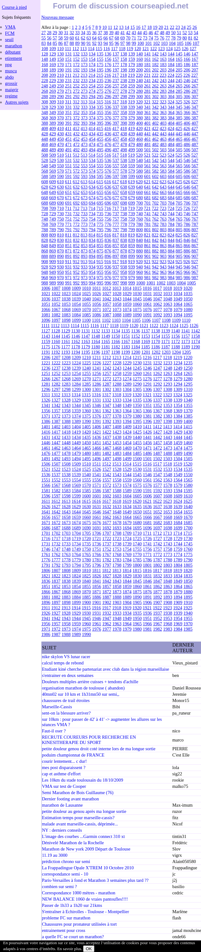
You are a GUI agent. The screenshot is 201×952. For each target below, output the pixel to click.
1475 (188, 447)
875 (100, 250)
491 (68, 149)
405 (179, 123)
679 (131, 197)
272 (76, 91)
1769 (127, 554)
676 (107, 197)
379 (131, 117)
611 (68, 181)
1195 (85, 352)
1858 (116, 586)
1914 (76, 607)
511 (68, 155)
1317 (106, 394)
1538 (66, 474)
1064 (177, 304)
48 (162, 32)
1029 (127, 293)
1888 (116, 597)
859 (131, 245)
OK (89, 948)
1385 (188, 416)
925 (179, 261)
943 (163, 266)
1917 (106, 607)
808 (44, 234)
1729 (177, 538)
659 (131, 192)
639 (131, 187)
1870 (86, 591)
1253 (66, 373)
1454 (127, 442)
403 (163, 123)
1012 (106, 288)
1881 (45, 597)
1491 (45, 458)
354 (92, 112)
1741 (147, 543)
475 (100, 144)
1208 (66, 357)
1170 (155, 341)
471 (68, 144)
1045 (137, 298)
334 (92, 107)
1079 (177, 309)
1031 (147, 293)
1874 (127, 591)
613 (84, 181)
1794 (76, 565)
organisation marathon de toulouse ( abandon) (83, 687)
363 (163, 112)
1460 (188, 442)
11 (110, 27)
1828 (116, 575)
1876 (147, 591)
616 (107, 181)
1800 (137, 565)
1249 (177, 368)
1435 (86, 437)
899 (131, 256)
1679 (127, 522)
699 (131, 202)
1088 (116, 314)
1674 (76, 522)
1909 (177, 602)
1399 (177, 421)
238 (123, 80)
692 (76, 202)
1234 (177, 362)
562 (155, 165)
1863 (167, 586)
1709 (127, 533)
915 (100, 261)
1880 (188, 591)
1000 (140, 282)
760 (139, 218)
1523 (66, 469)
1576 (147, 485)
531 (68, 160)
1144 (55, 336)
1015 (137, 288)
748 (44, 218)
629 (52, 187)
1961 (96, 623)
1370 (188, 410)
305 (179, 96)
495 (100, 149)
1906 (147, 602)
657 (115, 192)
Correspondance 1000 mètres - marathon (78, 892)
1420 (86, 431)
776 (107, 224)
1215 (137, 357)
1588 (116, 490)
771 (68, 224)
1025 (86, 293)
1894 (177, 597)
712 (76, 208)
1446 (45, 442)
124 (169, 48)
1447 (56, 442)
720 (139, 208)
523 (163, 155)
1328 (66, 400)
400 (139, 123)
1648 (116, 511)
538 (123, 160)
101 (148, 43)
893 (84, 256)
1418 (66, 431)
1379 (127, 416)
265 (179, 85)
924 (170, 261)
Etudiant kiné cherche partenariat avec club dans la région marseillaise (105, 669)
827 (194, 234)
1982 (157, 629)
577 (115, 171)
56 (49, 37)
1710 (137, 533)
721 (147, 208)
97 (122, 43)
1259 (127, 373)
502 (155, 149)
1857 (106, 586)
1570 (86, 485)
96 (117, 43)
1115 (84, 325)
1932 (106, 613)
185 (179, 64)
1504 (177, 458)
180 (139, 64)
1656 (45, 517)
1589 (127, 490)
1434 (76, 437)
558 (123, 165)
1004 (181, 282)
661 (147, 192)
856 (107, 245)
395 (100, 123)
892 (76, 256)
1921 (147, 607)
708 (44, 208)
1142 (195, 330)
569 (52, 171)
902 (155, 256)
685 (179, 197)
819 (131, 234)
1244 (127, 368)
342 (155, 107)
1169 (145, 341)
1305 (137, 389)
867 (194, 245)
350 (60, 112)
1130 (75, 330)
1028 (116, 293)
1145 (65, 336)
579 (131, 171)
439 (131, 133)
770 (60, 224)
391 (68, 123)
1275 (137, 378)
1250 (188, 368)
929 (52, 266)
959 (131, 272)
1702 (56, 533)
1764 (76, 554)
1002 (161, 282)
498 (123, 149)
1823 (66, 575)
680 (139, 197)
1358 (66, 410)
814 (91, 234)
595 (100, 176)
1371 (45, 416)
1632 (106, 506)
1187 (165, 346)
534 (92, 160)
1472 (157, 447)
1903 (116, 602)
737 (115, 213)
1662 (106, 517)
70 (128, 37)
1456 (147, 442)
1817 (157, 570)
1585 (86, 490)
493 (84, 149)
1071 (96, 309)
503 (163, 149)
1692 (106, 527)
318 (123, 101)
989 (52, 282)
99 (134, 43)
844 (171, 240)
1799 (127, 565)
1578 (167, 485)
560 (139, 165)
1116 (94, 325)
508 (44, 155)
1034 (177, 293)
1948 (116, 618)
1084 (76, 314)
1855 (86, 586)
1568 (66, 485)
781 (147, 224)
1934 (127, 613)
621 (147, 181)
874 (92, 250)
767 (194, 218)
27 (43, 32)
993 (84, 282)
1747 (56, 549)
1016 (147, 288)
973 (84, 277)
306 (186, 96)
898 (123, 256)
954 (92, 272)
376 (107, 117)
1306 (147, 389)
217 (115, 75)
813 (84, 234)
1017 (157, 288)
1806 (45, 570)
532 (76, 160)
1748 (66, 549)
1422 (106, 431)
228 (44, 80)
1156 (175, 336)
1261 (147, 373)
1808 (66, 570)
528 (44, 160)
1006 (45, 288)
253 (84, 85)
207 (194, 69)
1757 (157, 549)
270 (60, 91)
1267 (56, 378)
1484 (127, 453)
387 (194, 117)
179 (131, 64)
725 (179, 208)
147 (194, 53)
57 (55, 37)
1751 (96, 549)
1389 (76, 421)
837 (115, 240)
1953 (167, 618)
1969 (177, 623)
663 (163, 192)
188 (44, 69)
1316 (96, 394)
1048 (167, 298)
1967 (157, 623)
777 (115, 224)
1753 (116, 549)
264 (171, 85)
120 (137, 48)
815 (100, 234)
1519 (177, 463)
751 (68, 218)
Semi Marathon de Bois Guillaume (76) (78, 792)
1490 (188, 453)
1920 (137, 607)
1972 (56, 629)
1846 (147, 581)
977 (115, 277)
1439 (127, 437)
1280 (188, 378)
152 (76, 59)
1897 (56, 602)
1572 (106, 485)
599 (131, 176)
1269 (76, 378)
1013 (116, 288)
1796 (96, 565)
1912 (55, 607)
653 (84, 192)
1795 (86, 565)
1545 (137, 474)
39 (111, 32)
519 (131, 155)
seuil (9, 39)
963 (163, 272)
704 (171, 202)
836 (107, 240)
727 (194, 208)
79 (179, 37)
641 (147, 187)
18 (149, 27)
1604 (127, 495)
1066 (45, 309)
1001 (150, 282)
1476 (45, 453)
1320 (137, 394)
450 (60, 139)
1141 (185, 330)
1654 (177, 511)
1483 (116, 453)
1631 (96, 506)
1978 (116, 629)
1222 (56, 362)
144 (171, 53)
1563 (167, 479)
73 (145, 37)
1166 (115, 341)
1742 (157, 543)
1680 (137, 522)
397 (115, 123)
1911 (45, 607)
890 (60, 256)
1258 (116, 373)
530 (60, 160)
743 (163, 213)
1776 (45, 559)
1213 (116, 357)
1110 (186, 320)
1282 (56, 384)
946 (186, 266)
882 (155, 250)
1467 (106, 447)
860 (139, 245)
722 (155, 208)
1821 (45, 575)
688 (44, 202)
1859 (127, 586)
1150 (115, 336)
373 (84, 117)
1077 (157, 309)
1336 (147, 400)
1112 (55, 325)
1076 (147, 309)
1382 (157, 416)
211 (68, 75)
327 (194, 101)
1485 (137, 453)
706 (186, 202)
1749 (76, 549)
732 (76, 213)
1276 (147, 378)
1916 (96, 607)
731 (68, 213)
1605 (137, 495)
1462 (56, 447)
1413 (167, 426)
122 (153, 48)
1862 (157, 586)
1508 (66, 463)
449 (52, 139)
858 (123, 245)
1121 (144, 325)
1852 (56, 586)
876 (107, 250)
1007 (56, 288)
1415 (188, 426)
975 (100, 277)
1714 (177, 533)
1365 (137, 410)
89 (77, 43)
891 (68, 256)
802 (155, 229)
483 (163, 144)
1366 (147, 410)
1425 (137, 431)
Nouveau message (57, 17)
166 (186, 59)
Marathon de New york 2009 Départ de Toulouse (86, 848)
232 (76, 80)
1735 (86, 543)
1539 (76, 474)
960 (139, 272)
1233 (167, 362)
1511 (96, 463)
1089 (127, 314)
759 (131, 218)
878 (123, 250)
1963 (116, 623)
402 (155, 123)
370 (60, 117)
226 (186, 75)
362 (155, 112)
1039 (76, 298)
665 (179, 192)
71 (134, 37)
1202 (156, 352)
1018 (167, 288)
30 (60, 32)
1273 (116, 378)
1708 (116, 533)
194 (92, 69)
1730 (188, 538)
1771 (147, 554)
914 (91, 261)
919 (131, 261)
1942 (56, 618)
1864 (177, 586)
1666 (147, 517)
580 (139, 171)
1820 (188, 570)
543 (163, 160)
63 (89, 37)
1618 (116, 501)
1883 (66, 597)
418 (123, 128)
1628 (66, 506)
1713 (167, 533)
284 (171, 91)
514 (91, 155)
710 (60, 208)
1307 (157, 389)
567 (194, 165)
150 (60, 59)
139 (131, 53)
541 (147, 160)
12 (116, 27)
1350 (137, 405)
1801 (147, 565)
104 (172, 43)
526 (186, 155)
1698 (167, 527)
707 (194, 202)
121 (145, 48)
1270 (86, 378)
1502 (157, 458)
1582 (56, 490)
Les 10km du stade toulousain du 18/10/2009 (82, 780)
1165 (105, 341)
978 (123, 277)
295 (100, 96)
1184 (135, 346)
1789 (177, 559)
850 (60, 245)
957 (115, 272)
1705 (86, 533)
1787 (157, 559)
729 (52, 213)
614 (91, 181)
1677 (106, 522)
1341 (45, 405)
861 (147, 245)
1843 (116, 581)
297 (115, 96)
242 (155, 80)
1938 (167, 613)
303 (163, 96)
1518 (167, 463)
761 (147, 218)
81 (190, 37)
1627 (56, 506)
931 (68, 266)
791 (68, 229)
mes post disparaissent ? (64, 767)
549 (52, 165)
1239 (76, 368)
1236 (45, 368)
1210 (86, 357)
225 (179, 75)
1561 (147, 479)
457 (115, 139)
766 (186, 218)
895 (100, 256)
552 (76, 165)
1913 (66, 607)
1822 (56, 575)
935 (100, 266)
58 (60, 37)
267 (194, 85)
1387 (56, 421)
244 (171, 80)
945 (179, 266)
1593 (167, 490)
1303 (116, 389)
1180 (95, 346)
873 (84, 250)
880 (139, 250)
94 (105, 43)
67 (111, 37)
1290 (137, 384)
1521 (45, 469)
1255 (86, 373)
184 (171, 64)
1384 (177, 416)
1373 (66, 416)
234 (92, 80)
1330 (86, 400)
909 (52, 261)
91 (89, 43)
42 (128, 32)
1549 (177, 474)
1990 (86, 634)
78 (173, 37)
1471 (147, 447)
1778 (66, 559)
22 (172, 27)
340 (139, 107)
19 (155, 27)
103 (164, 43)
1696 (147, 527)
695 (100, 202)
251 (68, 85)
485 (179, 144)
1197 (105, 352)
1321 (147, 394)
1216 (147, 357)
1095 (188, 314)
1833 (167, 575)
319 (131, 101)
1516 (147, 463)
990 (60, 282)
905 (179, 256)
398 (123, 123)
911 (68, 261)
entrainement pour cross (63, 930)
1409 (127, 426)
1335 (137, 400)
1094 (177, 314)
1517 (157, 463)
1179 (85, 346)
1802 (157, 565)
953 (84, 272)
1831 (147, 575)
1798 (116, 565)
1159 (45, 341)
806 (186, 229)
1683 (167, 522)
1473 (167, 447)
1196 (95, 352)
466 (186, 139)
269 (52, 91)
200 (139, 69)
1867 (56, 591)
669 (52, 197)
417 (115, 128)
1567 (56, 485)
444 (171, 133)
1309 (177, 389)
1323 (167, 394)
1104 (126, 320)
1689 (76, 527)
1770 (137, 554)
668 (44, 197)
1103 (116, 320)
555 (100, 165)
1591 (147, 490)
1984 (177, 629)
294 (92, 96)
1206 (45, 357)
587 (194, 171)
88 (72, 43)
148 (44, 59)
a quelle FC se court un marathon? (73, 936)
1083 (66, 314)
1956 (45, 623)
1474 (177, 447)
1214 (126, 357)
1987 (56, 634)
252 (76, 85)
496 (107, 149)
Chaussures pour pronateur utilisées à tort (79, 924)
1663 (116, 517)
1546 (147, 474)
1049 (177, 298)
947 (194, 266)
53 (190, 32)
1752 (106, 549)
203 (163, 69)
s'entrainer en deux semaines (67, 675)
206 (186, 69)
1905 (137, 602)
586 (186, 171)
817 (115, 234)
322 (155, 101)
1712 (157, 533)
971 (68, 277)
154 (92, 59)
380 (139, 117)
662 (155, 192)
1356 (45, 410)
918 (123, 261)
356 (107, 112)
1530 (137, 469)
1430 (188, 431)
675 (100, 197)
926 (186, 261)
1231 (147, 362)
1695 (137, 527)
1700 (188, 527)
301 (147, 96)
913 (84, 261)
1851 (45, 586)
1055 (86, 304)
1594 (177, 490)
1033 (167, 293)
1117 (104, 325)
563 (163, 165)
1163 (85, 341)
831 (68, 240)
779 (131, 224)
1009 (76, 288)
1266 (45, 378)
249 (52, 85)
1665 (137, 517)
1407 (106, 426)
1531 (147, 469)
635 (100, 187)
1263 (167, 373)
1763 (66, 554)
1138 (155, 330)
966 (186, 272)
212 (76, 75)
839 (131, 240)
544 (171, 160)
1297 (56, 389)
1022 (56, 293)
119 (130, 48)
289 (52, 96)
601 (147, 176)
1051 (45, 304)
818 (123, 234)
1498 (116, 458)
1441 (147, 437)
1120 (134, 325)
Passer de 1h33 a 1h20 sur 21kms (72, 905)
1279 (177, 378)
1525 (86, 469)
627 (194, 181)
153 (84, 59)
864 (171, 245)
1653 (167, 511)
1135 (125, 330)
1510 (86, 463)
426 (186, 128)
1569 (76, 485)
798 (123, 229)
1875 (137, 591)
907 (194, 256)
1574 (127, 485)
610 (60, 181)
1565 (188, 479)
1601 (96, 495)
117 (114, 48)
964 (171, 272)
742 (155, 213)
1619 (126, 501)
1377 (106, 416)
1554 (76, 479)
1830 (137, 575)
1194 (75, 352)
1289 (127, 384)
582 (155, 171)
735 (100, 213)
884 (171, 250)
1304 (127, 389)
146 (186, 53)
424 (170, 128)
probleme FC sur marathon (66, 917)
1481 (96, 453)
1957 (56, 623)
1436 (96, 437)
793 (84, 229)
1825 (86, 575)
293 (84, 96)
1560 (137, 479)
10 (104, 27)
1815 (137, 570)
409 (52, 128)
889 (52, 256)
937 (115, 266)
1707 (106, 533)
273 (84, 91)
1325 (188, 394)
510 (60, 155)
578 (123, 171)
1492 (56, 458)
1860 (137, 586)
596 (107, 176)
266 (186, 85)
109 (52, 48)
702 (155, 202)
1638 (167, 506)
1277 (157, 378)
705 (179, 202)
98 (128, 43)
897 (115, 256)
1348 (116, 405)
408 (44, 128)
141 (147, 53)
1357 (56, 410)
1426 (147, 431)
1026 (96, 293)
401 (147, 123)
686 (186, 197)
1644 (76, 511)
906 (186, 256)
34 (83, 32)
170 (60, 64)
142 (155, 53)
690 (60, 202)
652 (76, 192)
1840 (86, 581)
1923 (167, 607)
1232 (157, 362)
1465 (86, 447)
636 (107, 187)
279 (131, 91)
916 (107, 261)
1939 (177, 613)
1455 (137, 442)
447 (194, 133)
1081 (45, 314)
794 (92, 229)
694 (92, 202)
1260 (137, 373)
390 (60, 123)
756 (107, 218)
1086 (96, 314)
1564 (177, 479)
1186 (155, 346)
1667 (157, 517)
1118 (114, 325)
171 (68, 64)
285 (179, 91)
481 (147, 144)
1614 (76, 501)
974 (92, 277)
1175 (45, 346)
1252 (56, 373)
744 (171, 213)
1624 (177, 501)
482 (155, 144)
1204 (176, 352)
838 (123, 240)
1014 (126, 288)
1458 (167, 442)
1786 (147, 559)
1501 (147, 458)
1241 (96, 368)
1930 (86, 613)
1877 (157, 591)
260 (139, 85)
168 (44, 64)
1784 (127, 559)
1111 (45, 325)
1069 (76, 309)
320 (139, 101)
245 (179, 80)
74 (151, 37)
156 (107, 59)
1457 (157, 442)
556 (107, 165)
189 (52, 69)
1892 (157, 597)
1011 (96, 288)
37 (100, 32)
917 (115, 261)
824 (170, 234)
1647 (106, 511)
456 (107, 139)
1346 (96, 405)
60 (72, 37)
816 (107, 234)
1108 (166, 320)
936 (107, 266)
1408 (116, 426)
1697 (157, 527)
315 (100, 101)
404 (171, 123)
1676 (96, 522)
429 (52, 133)
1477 (56, 453)
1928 (66, 613)
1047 (157, 298)
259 (131, 85)
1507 (56, 463)
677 (115, 197)
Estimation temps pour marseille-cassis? (78, 817)
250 (60, 85)
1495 (86, 458)
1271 (96, 378)
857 (115, 245)
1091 (147, 314)
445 (179, 133)
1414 (177, 426)
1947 (106, 618)
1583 (66, 490)
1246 (147, 368)
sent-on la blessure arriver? (66, 712)
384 (171, 117)
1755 (137, 549)
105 (180, 43)
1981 (147, 629)
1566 (45, 485)
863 (163, 245)
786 (186, 224)
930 (60, 266)
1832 (157, 575)
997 (115, 282)
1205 (186, 352)
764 (171, 218)
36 (94, 32)
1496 (96, 458)
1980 (137, 629)
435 (100, 133)
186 (186, 64)
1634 (127, 506)
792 (76, 229)
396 (107, 123)
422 (155, 128)
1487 (157, 453)
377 (115, 117)
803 (163, 229)
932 (76, 266)
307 (194, 96)
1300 (86, 389)
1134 (115, 330)
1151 (125, 336)
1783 (116, 559)
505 (179, 149)
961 (147, 272)
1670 (188, 517)
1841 (96, 581)
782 (155, 224)
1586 (96, 490)
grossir (11, 83)
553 (84, 165)
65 (100, 37)
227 (194, 75)
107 (196, 43)
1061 (147, 304)
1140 (175, 330)
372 (76, 117)
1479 (76, 453)
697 (115, 202)
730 (60, 213)
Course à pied (14, 7)
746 (186, 213)
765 (179, 218)
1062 (157, 304)
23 (178, 27)
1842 (106, 581)
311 (68, 101)
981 (147, 277)
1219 (177, 357)
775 (100, 224)
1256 (96, 373)
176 (107, 64)
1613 (66, 501)
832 (76, 240)
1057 (106, 304)
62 (83, 37)
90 (83, 43)
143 (163, 53)
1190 (195, 346)
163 (163, 59)
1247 (157, 368)
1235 (188, 362)
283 (163, 91)
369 (52, 117)
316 (107, 101)
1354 (177, 405)
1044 (127, 298)
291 (68, 96)
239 (131, 80)
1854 (76, 586)
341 (147, 107)
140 (139, 53)
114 (91, 48)
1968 (167, 623)
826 (186, 234)
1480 (86, 453)
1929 (76, 613)
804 (171, 229)
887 (194, 250)
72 (139, 37)
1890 (137, 597)
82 (196, 37)
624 (170, 181)
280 (139, 91)
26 (195, 27)
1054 (76, 304)
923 (163, 261)
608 (44, 181)
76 (162, 37)
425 (179, 128)
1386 (45, 421)
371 (68, 117)
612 (76, 181)
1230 (137, 362)
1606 (147, 495)
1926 (45, 613)
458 (123, 139)
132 (76, 53)
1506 (45, 463)
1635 (137, 506)
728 (44, 213)
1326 (45, 400)
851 (68, 245)
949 (52, 272)
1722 (106, 538)
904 (171, 256)
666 (186, 192)
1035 (188, 293)
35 (89, 32)
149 (52, 59)
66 (105, 37)
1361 (96, 410)
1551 (45, 479)
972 (76, 277)
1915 (86, 607)
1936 (147, 613)
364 (171, 112)
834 (92, 240)
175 (100, 64)
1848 (167, 581)
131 (68, 53)
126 (185, 48)
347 (194, 107)
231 (68, 80)
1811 (96, 570)
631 (68, 187)
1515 (137, 463)
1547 (157, 474)
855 (100, 245)
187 (194, 64)
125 (177, 48)
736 (107, 213)
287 (194, 91)
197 (115, 69)
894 (92, 256)
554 (92, 165)
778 (123, 224)
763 (163, 218)
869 (52, 250)
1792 (56, 565)
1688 (66, 527)
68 (117, 37)
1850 (188, 581)
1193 (65, 352)
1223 (66, 362)
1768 (116, 554)
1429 (177, 431)
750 (60, 218)
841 (147, 240)
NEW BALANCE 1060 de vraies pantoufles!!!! (85, 899)
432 (76, 133)
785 (179, 224)
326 (186, 101)
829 (52, 240)
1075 (137, 309)
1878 (167, 591)
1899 (76, 602)
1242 (106, 368)
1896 (45, 602)
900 (139, 256)
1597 (56, 495)
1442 (157, 437)
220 (139, 75)
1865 (188, 586)
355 (100, 112)
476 (107, 144)
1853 (66, 586)
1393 (116, 421)
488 (44, 149)
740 (139, 213)
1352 (157, 405)
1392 (106, 421)
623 (163, 181)
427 (194, 128)
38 (105, 32)
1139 (165, 330)
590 (60, 176)
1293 (167, 384)
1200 (135, 352)
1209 (76, 357)
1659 (76, 517)
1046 (147, 298)
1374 (76, 416)
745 (179, 213)
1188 (175, 346)
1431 (45, 437)
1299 (76, 389)
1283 (66, 384)
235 (100, 80)
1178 (75, 346)
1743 (167, 543)
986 (186, 277)
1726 (147, 538)
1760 (188, 549)
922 (155, 261)
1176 (55, 346)
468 (44, 144)
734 (92, 213)
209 (52, 75)
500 (139, 149)
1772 (157, 554)
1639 (177, 506)
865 (179, 245)
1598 (66, 495)
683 (163, 197)
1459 (177, 442)
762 (155, 218)
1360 (86, 410)
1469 (127, 447)
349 (52, 112)
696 (107, 202)
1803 (167, 565)
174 (92, 64)
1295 (188, 384)
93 (100, 43)
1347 (106, 405)
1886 (96, 597)
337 (115, 107)
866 (186, 245)
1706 (96, 533)
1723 (116, 538)
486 (186, 144)
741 (147, 213)
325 (179, 101)
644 (171, 187)
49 (168, 32)
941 (147, 266)
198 (123, 69)
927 (194, 261)
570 (60, 171)
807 (194, 229)
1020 (188, 288)
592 (76, 176)
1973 (66, 629)
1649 (127, 511)
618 (123, 181)
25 (189, 27)
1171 (165, 341)
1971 (45, 629)
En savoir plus (69, 948)
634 (92, 187)
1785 (137, 559)
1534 (177, 469)
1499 (127, 458)
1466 (96, 447)
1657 (56, 517)
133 (84, 53)
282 (155, 91)
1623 (167, 501)
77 (168, 37)
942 (155, 266)
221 (147, 75)
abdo (9, 77)
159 (131, 59)
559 (131, 165)
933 (84, 266)
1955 (188, 618)
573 (84, 171)
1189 (185, 346)
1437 (106, 437)
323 (163, 101)
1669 (177, 517)
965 (179, 272)
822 (155, 234)
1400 (188, 421)
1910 (188, 602)
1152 (135, 336)
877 (115, 250)
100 (140, 43)
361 (147, 112)
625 (179, 181)
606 (186, 176)
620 (139, 181)
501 (147, 149)
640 (139, 187)
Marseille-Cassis (57, 706)
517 (115, 155)
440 (139, 133)
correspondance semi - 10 (65, 874)
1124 (173, 325)
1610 (188, 495)
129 (52, 53)
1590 (137, 490)
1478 (66, 453)
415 (100, 128)
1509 (76, 463)
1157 (185, 336)
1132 (95, 330)
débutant (13, 52)
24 (183, 27)
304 (171, 96)
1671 (45, 522)
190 (60, 69)
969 (52, 277)
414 (91, 128)
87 (66, 43)
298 (123, 96)
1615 (86, 501)
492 (76, 149)
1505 (188, 458)
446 (186, 133)
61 (77, 37)
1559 (127, 479)
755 (100, 218)
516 (107, 155)
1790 (188, 559)
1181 (105, 346)
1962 (106, 623)
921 (147, 261)
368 (44, 117)
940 (139, 266)
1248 (167, 368)
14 (127, 27)
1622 (157, 501)
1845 (137, 581)
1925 (188, 607)
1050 (188, 298)
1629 (76, 506)
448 (44, 139)
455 (100, 139)
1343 (66, 405)
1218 (167, 357)
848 (44, 245)
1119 (124, 325)
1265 (188, 373)
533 (84, 160)
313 (84, 101)
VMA (10, 26)
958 (123, 272)
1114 (75, 325)
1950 (137, 618)
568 (44, 171)
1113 (65, 325)
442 (155, 133)
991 (68, 282)
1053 (66, 304)
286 (186, 91)
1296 (45, 389)
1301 (96, 389)
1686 (45, 527)
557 (115, 165)
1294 (177, 384)
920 (139, 261)
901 (147, 256)
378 (123, 117)
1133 (105, 330)
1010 (86, 288)
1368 (167, 410)
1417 (56, 431)
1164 (95, 341)
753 (84, 218)
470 (60, 144)
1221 (45, 362)
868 (44, 250)
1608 (167, 495)
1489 (177, 453)
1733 (66, 543)
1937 (157, 613)
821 (147, 234)
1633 (116, 506)
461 (147, 139)
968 (44, 277)
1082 (56, 314)
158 (123, 59)
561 (147, 165)
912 (76, 261)
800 (139, 229)
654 (92, 192)
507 (194, 149)
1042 (106, 298)
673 (84, 197)
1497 (106, 458)
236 (107, 80)
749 (52, 218)
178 (123, 64)
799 (131, 229)
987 (194, 277)
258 (123, 85)
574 (92, 171)
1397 (157, 421)
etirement (13, 58)
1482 (106, 453)
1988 (66, 634)
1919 (126, 607)
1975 (86, 629)
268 (44, 91)
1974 (76, 629)
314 (91, 101)
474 (92, 144)
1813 (116, 570)
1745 (188, 543)
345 (179, 107)
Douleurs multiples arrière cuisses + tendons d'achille (90, 681)
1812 (106, 570)
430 (60, 133)
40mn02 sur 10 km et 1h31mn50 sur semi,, (80, 694)
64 (94, 37)
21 (166, 27)
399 (131, 123)
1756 (147, 549)
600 (139, 176)
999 (131, 282)
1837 (56, 581)
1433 (66, 437)
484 (171, 144)
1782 (106, 559)
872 (76, 250)
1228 (116, 362)
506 (186, 149)
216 (107, 75)
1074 (127, 309)
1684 (177, 522)
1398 (167, 421)
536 (107, 160)
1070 (86, 309)
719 (131, 208)
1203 (166, 352)
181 (147, 64)
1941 (45, 618)
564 (171, 165)
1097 (56, 320)
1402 (56, 426)
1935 (137, 613)
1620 (137, 501)
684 (171, 197)
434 (92, 133)
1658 (66, 517)
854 (92, 245)
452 (76, 139)
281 (147, 91)
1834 (177, 575)
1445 (188, 437)
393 (84, 123)
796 (107, 229)
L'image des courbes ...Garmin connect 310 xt (83, 836)
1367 (157, 410)
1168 (135, 341)
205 (179, 69)
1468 (116, 447)
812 (76, 234)
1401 (45, 426)
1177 (65, 346)
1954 (177, 618)
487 (194, 144)
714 (91, 208)
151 (68, 59)
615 (100, 181)
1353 (167, 405)
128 (44, 53)
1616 (96, 501)
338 (123, 107)
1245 (137, 368)
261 (147, 85)
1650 (137, 511)
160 (139, 59)
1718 (66, 538)
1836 (45, 581)
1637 (157, 506)
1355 (188, 405)
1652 (157, 511)
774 (92, 224)
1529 (127, 469)
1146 (75, 336)
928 (44, 266)
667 (194, 192)
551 (68, 165)
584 (171, 171)
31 (66, 32)
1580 (188, 485)
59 (66, 37)
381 (147, 117)
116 (106, 48)
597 (115, 176)
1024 (76, 293)
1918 (116, 607)
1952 (157, 618)
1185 (145, 346)
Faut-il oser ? (54, 730)
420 (139, 128)
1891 (147, 597)
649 (52, 192)
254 (92, 85)
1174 (195, 341)
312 (76, 101)
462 (155, 139)
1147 (85, 336)
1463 (66, 447)
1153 (145, 336)
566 (186, 165)
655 (100, 192)
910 (60, 261)
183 (163, 64)
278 (123, 91)
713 (84, 208)
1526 (96, 469)
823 (163, 234)
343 (163, 107)
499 (131, 149)
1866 (45, 591)
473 (84, 144)
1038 (66, 298)
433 (84, 133)
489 (52, 149)
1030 (137, 293)
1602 (106, 495)
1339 (177, 400)
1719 (76, 538)
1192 (55, 352)
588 (44, 176)
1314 (76, 394)
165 (179, 59)
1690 (86, 527)
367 (194, 112)
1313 (66, 394)
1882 (56, 597)
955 (100, 272)
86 (60, 43)
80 (184, 37)
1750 (86, 549)
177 (115, 64)
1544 (127, 474)
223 (163, 75)
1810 (86, 570)
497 (115, 149)
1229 (127, 362)
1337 (157, 400)
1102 (106, 320)
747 (194, 213)
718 (123, 208)
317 (115, 101)
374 (92, 117)
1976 (96, 629)
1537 (56, 474)
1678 (116, 522)
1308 (167, 389)
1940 (188, 613)
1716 (45, 538)
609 (52, 181)
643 (163, 187)
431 (68, 133)
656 (107, 192)
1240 (86, 368)
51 (179, 32)
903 (163, 256)
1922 (157, 607)
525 (179, 155)
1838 (66, 581)
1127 (45, 330)
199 (131, 69)
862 (155, 245)
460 (139, 139)
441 (147, 133)
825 (179, 234)
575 (100, 171)
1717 (56, 538)
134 (92, 53)
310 (60, 101)
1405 (86, 426)
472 (76, 144)
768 (44, 224)
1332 (106, 400)
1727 (157, 538)
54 (196, 32)
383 (163, 117)
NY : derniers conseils (62, 830)
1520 (188, 463)
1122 (154, 325)
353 (84, 112)
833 (84, 240)
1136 (135, 330)
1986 (45, 634)
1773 (167, 554)
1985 (188, 629)
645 (179, 187)
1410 (137, 426)
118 (122, 48)
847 (194, 240)
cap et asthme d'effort (61, 773)
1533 (167, 469)
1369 (177, 410)
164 (171, 59)
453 (84, 139)
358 (123, 112)
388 (44, 123)
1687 (56, 527)
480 (139, 144)
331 (68, 107)
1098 (66, 320)
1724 (127, 538)
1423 (116, 431)
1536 (45, 474)
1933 (116, 613)
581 (147, 171)
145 (179, 53)
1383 (167, 416)
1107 (156, 320)
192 (76, 69)
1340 (188, 400)
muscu (11, 70)
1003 (171, 282)
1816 (147, 570)
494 (92, 149)
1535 (188, 469)
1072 (106, 309)
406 (186, 123)
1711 (147, 533)
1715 (188, 533)
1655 (188, 511)
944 (171, 266)
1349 (127, 405)
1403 (66, 426)
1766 (96, 554)
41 (122, 32)
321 (147, 101)
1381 (147, 416)
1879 (177, 591)
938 (123, 266)
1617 (106, 501)
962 (155, 272)
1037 (56, 298)
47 (156, 32)
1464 (76, 447)
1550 (188, 474)
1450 (86, 442)
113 (83, 48)
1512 (106, 463)
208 (44, 75)
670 (60, 197)
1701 (45, 533)
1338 (167, 400)
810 (60, 234)
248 (44, 85)
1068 (66, 309)
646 (186, 187)
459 (131, 139)
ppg (8, 64)
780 (139, 224)
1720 (86, 538)
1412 (157, 426)
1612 (55, 501)
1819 (177, 570)
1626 (45, 506)
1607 (157, 495)
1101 (96, 320)
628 (44, 187)
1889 (127, 597)
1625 (188, 501)
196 (107, 69)
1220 (188, 357)
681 (147, 197)
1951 (147, 618)
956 (107, 272)
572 (76, 171)
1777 (56, 559)
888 (44, 256)
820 (139, 234)
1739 (127, 543)
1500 (137, 458)
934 (92, 266)
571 (68, 171)
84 (49, 43)
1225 (86, 362)
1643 (66, 511)
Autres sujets (17, 102)
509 (52, 155)
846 (186, 240)
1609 (177, 495)
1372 (56, 416)
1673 (66, 522)
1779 (76, 559)
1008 (66, 288)
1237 (56, 368)
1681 (147, 522)
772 (76, 224)
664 (171, 192)
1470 (137, 447)
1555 (86, 479)
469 (52, 144)
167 (194, 59)
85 (55, 43)
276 (107, 91)
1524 (76, 469)
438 (123, 133)
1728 (167, 538)
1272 (106, 378)
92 (94, 43)
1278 (167, 378)
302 (155, 96)
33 (77, 32)
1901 (96, 602)
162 (155, 59)
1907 (157, 602)
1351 (147, 405)
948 (44, 272)
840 (139, 240)
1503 (167, 458)
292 (76, 96)
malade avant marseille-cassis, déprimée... (80, 823)
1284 (76, 384)
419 (131, 128)
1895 (188, 597)
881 (147, 250)
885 (179, 250)
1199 (125, 352)
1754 (127, 549)
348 (44, 112)
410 (60, 128)
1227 (106, 362)
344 (171, 107)
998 (123, 282)
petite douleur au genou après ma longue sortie (84, 811)
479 (131, 144)
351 (68, 112)
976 (107, 277)
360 (139, 112)
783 (163, 224)
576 (107, 171)
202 (155, 69)
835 (100, 240)
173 (84, 64)
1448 (66, 442)
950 (60, 272)
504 (171, 149)
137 (115, 53)
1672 (56, 522)
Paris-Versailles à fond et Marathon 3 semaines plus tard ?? (95, 880)
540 (139, 160)
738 (123, 213)
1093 (167, 314)
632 (76, 187)
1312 (55, 394)
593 (84, 176)
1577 (157, 485)
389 (52, 123)
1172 (175, 341)
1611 (45, 501)
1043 (116, 298)
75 (156, 37)
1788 (167, 559)
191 (68, 69)
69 (122, 37)
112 (75, 48)
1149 (105, 336)
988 (44, 282)
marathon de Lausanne (62, 805)
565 (179, 165)
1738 (116, 543)
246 (186, 80)
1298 (66, 389)
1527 (106, 469)
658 (123, 192)
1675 (86, 522)
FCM (9, 33)
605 (179, 176)
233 (84, 80)
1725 (137, 538)
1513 (116, 463)
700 (139, 202)
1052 (56, 304)
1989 (76, 634)
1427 (157, 431)
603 (163, 176)
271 (68, 91)
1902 (106, 602)
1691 (96, 527)
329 (52, 107)
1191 (45, 352)
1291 (147, 384)
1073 (116, 309)
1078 (167, 309)
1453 (116, 442)
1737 (106, 543)
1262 (157, 373)
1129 (65, 330)
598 (123, 176)
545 (179, 160)
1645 (86, 511)
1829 (127, 575)
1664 (127, 517)
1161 (65, 341)
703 (163, 202)
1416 (45, 431)
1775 (188, 554)
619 (131, 181)
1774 (177, 554)
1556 (96, 479)
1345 (86, 405)
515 (100, 155)
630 (60, 187)
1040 (86, 298)
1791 (45, 565)
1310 (188, 389)
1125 (183, 325)
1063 (167, 304)
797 (115, 229)
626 (186, 181)
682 (155, 197)
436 (107, 133)
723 (163, 208)
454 (92, 139)
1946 (96, 618)
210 (60, 75)
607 (194, 176)
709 (52, 208)
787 (194, 224)
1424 (127, 431)
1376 (96, 416)
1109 (176, 320)
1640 (188, 506)
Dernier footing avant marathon (70, 798)
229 (52, 80)
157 (115, 59)
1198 (115, 352)
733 (84, 213)
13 (121, 27)
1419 (76, 431)
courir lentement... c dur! (64, 761)
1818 (167, 570)
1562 (157, 479)
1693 (116, 527)
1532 (157, 469)
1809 (76, 570)
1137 (145, 330)
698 (123, 202)
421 (147, 128)
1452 (106, 442)
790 (60, 229)
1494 (76, 458)
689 (52, 202)
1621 (147, 501)
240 (139, 80)
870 (60, 250)
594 (92, 176)
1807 (56, 570)
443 (163, 133)
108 (44, 48)
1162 (75, 341)
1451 (96, 442)
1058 (116, 304)
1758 (167, 549)
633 (84, 187)
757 (115, 218)
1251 (45, 373)
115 (99, 48)
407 (194, 123)
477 (115, 144)
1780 (86, 559)
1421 (96, 431)
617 (115, 181)
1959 (76, 623)
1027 (106, 293)
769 (52, 224)
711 (68, 208)
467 (194, 139)
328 (44, 107)
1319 (126, 394)
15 (132, 27)
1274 (127, 378)
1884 (76, 597)
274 (92, 91)
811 (68, 234)
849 (52, 245)
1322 (157, 394)
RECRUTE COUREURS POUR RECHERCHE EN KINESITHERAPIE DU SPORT (89, 740)
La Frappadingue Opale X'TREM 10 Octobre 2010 (88, 867)
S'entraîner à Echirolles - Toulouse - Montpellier (85, 911)
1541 (96, 474)
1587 (106, 490)
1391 (96, 421)
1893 (167, 597)
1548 (167, 474)
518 (123, 155)
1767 (106, 554)
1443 (167, 437)
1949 (127, 618)
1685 (188, 522)
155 (100, 59)
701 (147, 202)
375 (100, 117)
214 (91, 75)
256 (107, 85)
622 (155, 181)
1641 (45, 511)
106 (188, 43)
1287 (106, 384)
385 (179, 117)
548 (44, 165)
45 (145, 32)
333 (84, 107)
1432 (56, 437)
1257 (106, 373)
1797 (106, 565)
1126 (193, 325)
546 (186, 160)
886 (186, 250)
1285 (86, 384)
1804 (177, 565)
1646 (96, 511)
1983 (167, 629)
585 (179, 171)
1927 (56, 613)
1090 (137, 314)
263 (163, 85)
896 (107, 256)
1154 (155, 336)
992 (76, 282)
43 (134, 32)
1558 (116, 479)
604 (171, 176)
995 (100, 282)
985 (179, 277)
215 (100, 75)
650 (60, 192)
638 (123, 187)
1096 (45, 320)
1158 (195, 336)
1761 (45, 554)
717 (115, 208)
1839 (76, 581)
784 (171, 224)
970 (60, 277)
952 (76, 272)
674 (92, 197)
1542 (106, 474)
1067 (56, 309)
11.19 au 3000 (54, 855)
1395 (137, 421)
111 (68, 48)
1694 (127, 527)
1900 (86, 602)
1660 (86, 517)
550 (60, 165)
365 (179, 112)
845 (179, 240)
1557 (106, 479)
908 (44, 261)
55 (43, 37)
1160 (55, 341)
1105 (136, 320)
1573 (116, 485)
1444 (177, 437)
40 (117, 32)
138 (123, 53)
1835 (188, 575)
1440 (137, 437)
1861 (147, 586)
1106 (146, 320)
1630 (86, 506)
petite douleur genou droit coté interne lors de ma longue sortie (99, 748)
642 (155, 187)
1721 (96, 538)
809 (52, 234)
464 (171, 139)
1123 (164, 325)
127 (193, 48)
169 (52, 64)
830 (60, 240)
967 (194, 272)
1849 (177, 581)
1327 (56, 400)
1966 (147, 623)
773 (84, 224)
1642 (56, 511)
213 (84, 75)
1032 (157, 293)
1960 (86, 623)
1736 (96, 543)
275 (100, 91)
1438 (116, 437)
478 (123, 144)
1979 (127, 629)
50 (173, 32)
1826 (96, 575)
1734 (76, 543)
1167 (125, 341)
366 (186, 112)
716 (107, 208)
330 (60, 107)
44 (139, 32)
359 (131, 112)
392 (76, 123)
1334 (127, 400)
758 (123, 218)
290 (60, 96)
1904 (127, 602)
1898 (66, 602)
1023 (66, 293)
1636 (147, 506)
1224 (76, 362)
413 (84, 128)
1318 (116, 394)
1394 (127, 421)
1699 (177, 527)
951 (68, 272)
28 (49, 32)
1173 (185, 341)
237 (115, 80)
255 (100, 85)
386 (186, 117)
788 (44, 229)
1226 (96, 362)
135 (100, 53)
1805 (188, 565)
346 (186, 107)
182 (155, 64)
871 (68, 250)
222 (155, 75)
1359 (76, 410)
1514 (126, 463)
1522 (56, 469)
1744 (177, 543)
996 (107, 282)
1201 (146, 352)
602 (155, 176)
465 (179, 139)
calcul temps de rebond (63, 662)
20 (161, 27)
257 (115, 85)
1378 (116, 416)
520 (139, 155)
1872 (106, 591)
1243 (116, 368)
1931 (96, 613)
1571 (96, 485)
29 (55, 32)
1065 (188, 304)
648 (44, 192)
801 (147, 229)
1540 (86, 474)
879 (131, 250)
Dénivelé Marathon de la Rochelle (73, 842)
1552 (56, 479)
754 (92, 218)
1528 (116, 469)
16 (138, 27)
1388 (66, 421)
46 (151, 32)
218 (123, 75)
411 (68, 128)
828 (44, 240)
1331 (96, 400)
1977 (106, 629)
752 (76, 218)
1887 (106, 597)
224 (170, 75)
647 (194, 187)
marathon (13, 45)
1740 (137, 543)
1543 (116, 474)
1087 (106, 314)
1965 (137, 623)
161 (147, 59)
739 (131, 213)
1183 (125, 346)
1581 (45, 490)
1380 (137, 416)
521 (147, 155)
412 (76, 128)
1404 (76, 426)
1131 (85, 330)
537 (115, 160)
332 (76, 107)
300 (139, 96)
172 (76, 64)
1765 (86, 554)
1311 (45, 394)
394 (92, 123)
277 (115, 91)
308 (44, 101)
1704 (76, 533)
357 (115, 112)
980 (139, 277)
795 (100, 229)
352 (76, 112)
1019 (177, 288)
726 (186, 208)
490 (60, 149)
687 (194, 197)
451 (68, 139)
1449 (76, 442)
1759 (177, 549)
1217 (157, 357)
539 (131, 160)
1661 (96, 517)
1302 (106, 389)
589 (52, 176)
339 (131, 107)
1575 (137, 485)
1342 (56, 405)
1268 (66, 378)
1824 (76, 575)
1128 (55, 330)
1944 (76, 618)
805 (179, 229)
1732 (56, 543)
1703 (66, 533)
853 (84, 245)
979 (131, 277)
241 (147, 80)
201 (147, 69)
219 (131, 75)
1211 (96, 357)
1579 (177, 485)
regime (11, 95)
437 (115, 133)
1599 (76, 495)
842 (155, 240)
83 (43, 43)
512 (76, 155)
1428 (167, 431)
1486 (147, 453)
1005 (191, 282)
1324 (177, 394)
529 (52, 160)
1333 (116, 400)
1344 (76, 405)
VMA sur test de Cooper (64, 786)
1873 (116, 591)
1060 (137, 304)
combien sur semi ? (59, 886)
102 (156, 43)
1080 (188, 309)
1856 (96, 586)
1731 (45, 543)
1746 (45, 549)
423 (163, 128)
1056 (96, 304)
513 (84, 155)
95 (111, 43)
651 (68, 192)
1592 (157, 490)
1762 (56, 554)
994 (92, 282)
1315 (86, 394)
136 (107, 53)
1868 (66, 591)
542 (155, 160)
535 (100, 160)
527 (194, 155)
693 (84, 202)
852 (76, 245)
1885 (86, 597)
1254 (76, 373)
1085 (86, 314)
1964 (127, 623)
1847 (157, 581)
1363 (116, 410)
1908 (167, 602)
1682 (157, 522)
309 (52, 101)
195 (100, 69)
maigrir (11, 89)
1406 (96, 426)
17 (144, 27)
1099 (76, 320)
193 (84, 69)
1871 (96, 591)
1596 (45, 495)
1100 (86, 320)
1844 (127, 581)
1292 (157, 384)
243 (163, 80)
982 (155, 277)
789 (52, 229)
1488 (167, 453)
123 (161, 48)
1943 (66, 618)
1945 (86, 618)
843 (163, 240)
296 (107, 96)
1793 (66, 565)
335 (100, 107)
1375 (86, 416)
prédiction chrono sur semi (66, 861)
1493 (66, 458)
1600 (86, 495)
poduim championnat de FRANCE (73, 754)
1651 (147, 511)
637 (115, 187)
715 (100, 208)
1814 (126, 570)
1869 (76, 591)
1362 (106, 410)
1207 (56, 357)
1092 (157, 314)
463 (163, 139)
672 (76, 197)
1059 (127, 304)
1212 (106, 357)
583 (163, 171)
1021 (45, 293)
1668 (167, 517)
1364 (127, 410)
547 (194, 160)
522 (155, 155)
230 (60, 80)
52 (184, 32)
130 (60, 53)
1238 (66, 368)
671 (68, 197)
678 (123, 197)
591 (68, 176)
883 (163, 250)
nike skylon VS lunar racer (66, 656)
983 (163, 277)
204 (171, 69)
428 (44, 133)
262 (155, 85)
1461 (45, 447)
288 (44, 96)
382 (155, 117)
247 (194, 80)
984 (171, 277)
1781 (96, 559)
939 (131, 266)
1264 (177, 373)
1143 (45, 336)
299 (131, 96)
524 (170, 155)
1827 (106, 575)
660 (139, 192)
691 (68, 202)
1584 (76, 490)
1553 (66, 479)
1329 (76, 400)
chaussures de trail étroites (66, 700)
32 (72, 32)
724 (170, 208)
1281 (45, 384)
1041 (96, 298)
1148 (95, 336)
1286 (96, 384)
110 (60, 48)
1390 (86, 421)
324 (170, 101)
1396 (147, 421)
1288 (116, 384)
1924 (177, 607)
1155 (165, 336)
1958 (66, 623)
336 (107, 107)
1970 (188, 623)
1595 (188, 490)
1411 (147, 426)
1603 (116, 495)
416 (107, 128)
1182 (115, 346)
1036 (45, 298)
